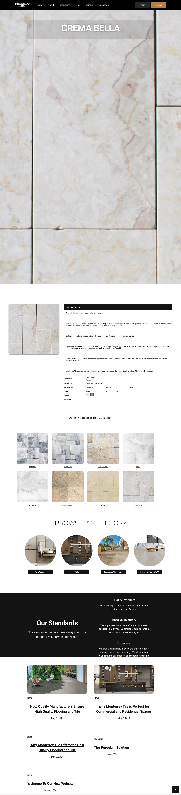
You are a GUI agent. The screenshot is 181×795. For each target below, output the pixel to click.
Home (39, 4)
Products (98, 739)
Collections (64, 4)
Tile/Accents (40, 572)
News (29, 698)
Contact (89, 4)
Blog (78, 4)
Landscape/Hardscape (113, 572)
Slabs (77, 572)
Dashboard (104, 4)
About (51, 4)
